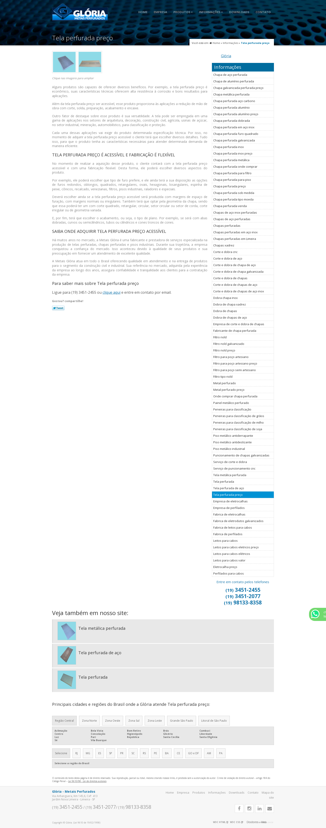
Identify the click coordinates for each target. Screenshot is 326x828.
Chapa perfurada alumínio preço (235, 114)
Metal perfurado (224, 383)
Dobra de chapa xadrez (229, 304)
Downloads (239, 12)
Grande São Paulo (181, 721)
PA (221, 753)
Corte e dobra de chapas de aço (235, 285)
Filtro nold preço (224, 350)
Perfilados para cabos (228, 573)
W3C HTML (220, 822)
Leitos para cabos (225, 541)
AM (209, 753)
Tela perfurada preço (228, 495)
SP (110, 753)
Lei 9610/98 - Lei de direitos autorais (87, 781)
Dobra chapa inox (225, 298)
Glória (226, 55)
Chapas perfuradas (226, 226)
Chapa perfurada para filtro (232, 173)
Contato (263, 12)
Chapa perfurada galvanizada (234, 140)
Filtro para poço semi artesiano (234, 370)
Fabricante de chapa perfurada (234, 331)
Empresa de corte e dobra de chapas (238, 324)
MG (88, 753)
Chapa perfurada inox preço (232, 153)
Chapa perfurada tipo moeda (233, 199)
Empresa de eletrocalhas (230, 501)
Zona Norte (89, 721)
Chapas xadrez (223, 245)
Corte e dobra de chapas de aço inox (238, 291)
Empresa (160, 12)
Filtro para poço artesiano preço (235, 363)
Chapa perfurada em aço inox (233, 127)
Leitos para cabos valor (229, 560)
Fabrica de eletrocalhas (229, 514)
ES (99, 753)
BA (167, 753)
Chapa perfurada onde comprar (235, 167)
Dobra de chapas (225, 311)
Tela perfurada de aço (228, 488)
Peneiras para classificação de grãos (238, 416)
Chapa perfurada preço (229, 186)
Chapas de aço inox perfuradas (235, 212)
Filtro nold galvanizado (228, 344)
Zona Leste (155, 721)
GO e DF (193, 753)
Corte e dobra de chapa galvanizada (238, 272)
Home (142, 12)
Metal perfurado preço (228, 390)
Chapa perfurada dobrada (231, 121)
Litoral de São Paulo (214, 721)
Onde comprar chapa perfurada (235, 396)
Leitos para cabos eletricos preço (236, 547)
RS (144, 753)
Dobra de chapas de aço (230, 317)
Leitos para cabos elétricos (231, 554)
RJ (76, 753)
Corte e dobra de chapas (230, 278)
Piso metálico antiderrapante (233, 436)
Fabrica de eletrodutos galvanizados (238, 521)
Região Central (64, 721)
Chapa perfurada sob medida (233, 193)
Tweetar (58, 308)
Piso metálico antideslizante (232, 442)
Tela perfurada (223, 482)
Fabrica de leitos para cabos (232, 527)
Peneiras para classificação (232, 409)
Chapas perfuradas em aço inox (235, 232)
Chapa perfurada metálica (231, 160)
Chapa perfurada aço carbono (234, 101)
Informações (211, 12)
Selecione (61, 753)
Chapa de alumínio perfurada (233, 81)
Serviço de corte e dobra (230, 462)
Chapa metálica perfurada (231, 94)
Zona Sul (133, 721)
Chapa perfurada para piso (232, 180)
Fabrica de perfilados (227, 534)
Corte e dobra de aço (227, 258)
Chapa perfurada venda (230, 206)
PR (121, 753)
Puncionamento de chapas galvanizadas (241, 455)
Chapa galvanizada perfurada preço (238, 88)
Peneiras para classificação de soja (237, 429)
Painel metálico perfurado (231, 403)
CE (178, 753)
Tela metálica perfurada (229, 475)
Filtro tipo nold (223, 377)
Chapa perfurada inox (228, 147)
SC (133, 753)
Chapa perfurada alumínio (231, 107)
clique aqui (111, 292)
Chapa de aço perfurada (230, 75)
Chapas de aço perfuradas (231, 219)
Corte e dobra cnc (225, 252)
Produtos (183, 12)
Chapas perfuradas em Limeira (234, 239)
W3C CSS (236, 822)
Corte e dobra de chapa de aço (234, 265)
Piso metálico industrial (229, 449)
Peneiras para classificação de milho (238, 422)
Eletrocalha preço (225, 567)
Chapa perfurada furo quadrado (235, 134)
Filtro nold (220, 337)
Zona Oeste (112, 721)
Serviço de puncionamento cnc (234, 468)
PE (155, 753)
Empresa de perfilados (229, 508)
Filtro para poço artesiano (231, 357)
